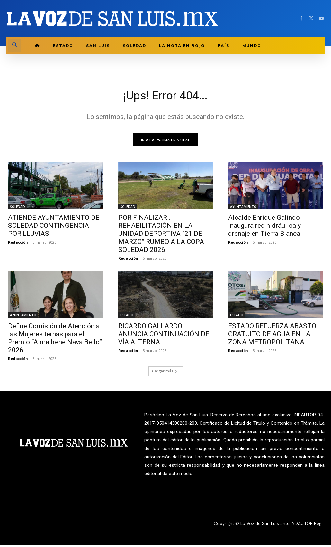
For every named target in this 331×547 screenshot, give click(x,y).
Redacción (18, 244)
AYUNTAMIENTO (243, 208)
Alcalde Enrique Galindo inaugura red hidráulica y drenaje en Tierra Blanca (264, 227)
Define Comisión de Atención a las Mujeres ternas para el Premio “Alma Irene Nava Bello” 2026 (55, 340)
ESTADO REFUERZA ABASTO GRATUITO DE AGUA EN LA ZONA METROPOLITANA (272, 336)
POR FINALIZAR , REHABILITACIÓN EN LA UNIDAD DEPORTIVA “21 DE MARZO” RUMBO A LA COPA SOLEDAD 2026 (161, 235)
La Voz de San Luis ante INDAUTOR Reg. (282, 525)
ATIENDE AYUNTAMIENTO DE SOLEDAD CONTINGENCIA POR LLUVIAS (53, 227)
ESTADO (126, 317)
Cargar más (165, 373)
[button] (14, 45)
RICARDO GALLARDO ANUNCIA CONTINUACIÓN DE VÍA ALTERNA (163, 336)
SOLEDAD (17, 208)
